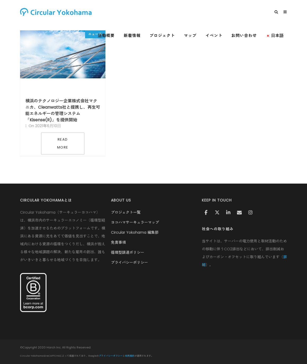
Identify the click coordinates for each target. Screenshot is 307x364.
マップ (190, 35)
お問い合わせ (244, 35)
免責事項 (118, 242)
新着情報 (132, 35)
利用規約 (129, 355)
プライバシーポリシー (129, 262)
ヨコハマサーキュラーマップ (135, 222)
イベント (214, 35)
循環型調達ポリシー (127, 252)
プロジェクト (162, 35)
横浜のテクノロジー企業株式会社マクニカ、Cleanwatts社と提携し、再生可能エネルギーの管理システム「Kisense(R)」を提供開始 (62, 110)
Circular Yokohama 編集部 (135, 232)
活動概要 (106, 35)
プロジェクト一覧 (126, 212)
